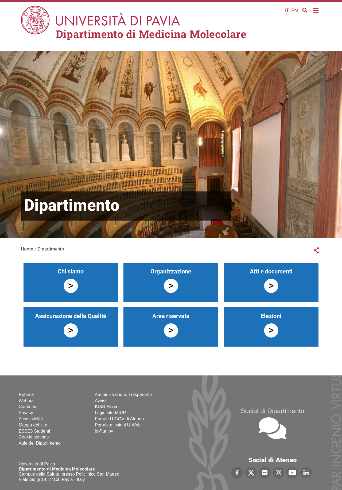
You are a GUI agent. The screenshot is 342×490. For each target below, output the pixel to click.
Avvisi (100, 400)
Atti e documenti (271, 271)
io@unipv (104, 431)
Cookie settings (34, 437)
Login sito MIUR (110, 412)
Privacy (26, 412)
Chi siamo (71, 271)
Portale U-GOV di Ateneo (119, 419)
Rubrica (26, 394)
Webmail (27, 400)
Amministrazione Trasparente (123, 394)
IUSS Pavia (106, 406)
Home (316, 9)
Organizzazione (170, 271)
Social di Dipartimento (272, 410)
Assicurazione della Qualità (70, 316)
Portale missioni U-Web (118, 425)
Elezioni (271, 316)
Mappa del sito (33, 425)
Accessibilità (31, 419)
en (294, 10)
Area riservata (170, 316)
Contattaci (28, 406)
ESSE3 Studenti (34, 431)
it (287, 10)
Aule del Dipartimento (40, 443)
